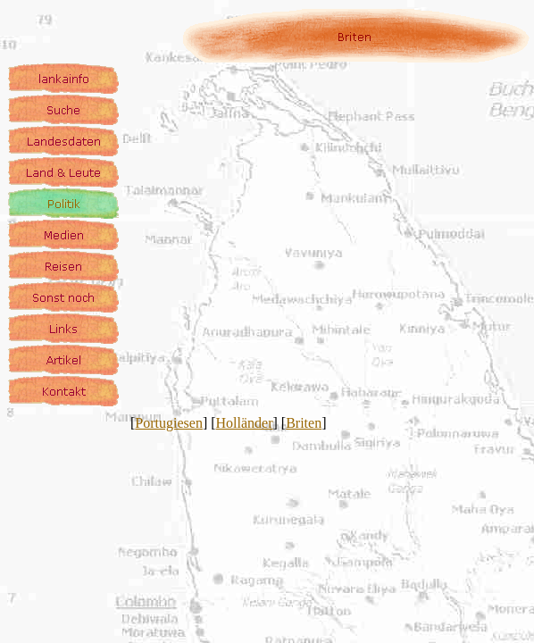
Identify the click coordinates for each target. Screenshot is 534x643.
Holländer (244, 422)
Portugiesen (169, 422)
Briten (303, 422)
